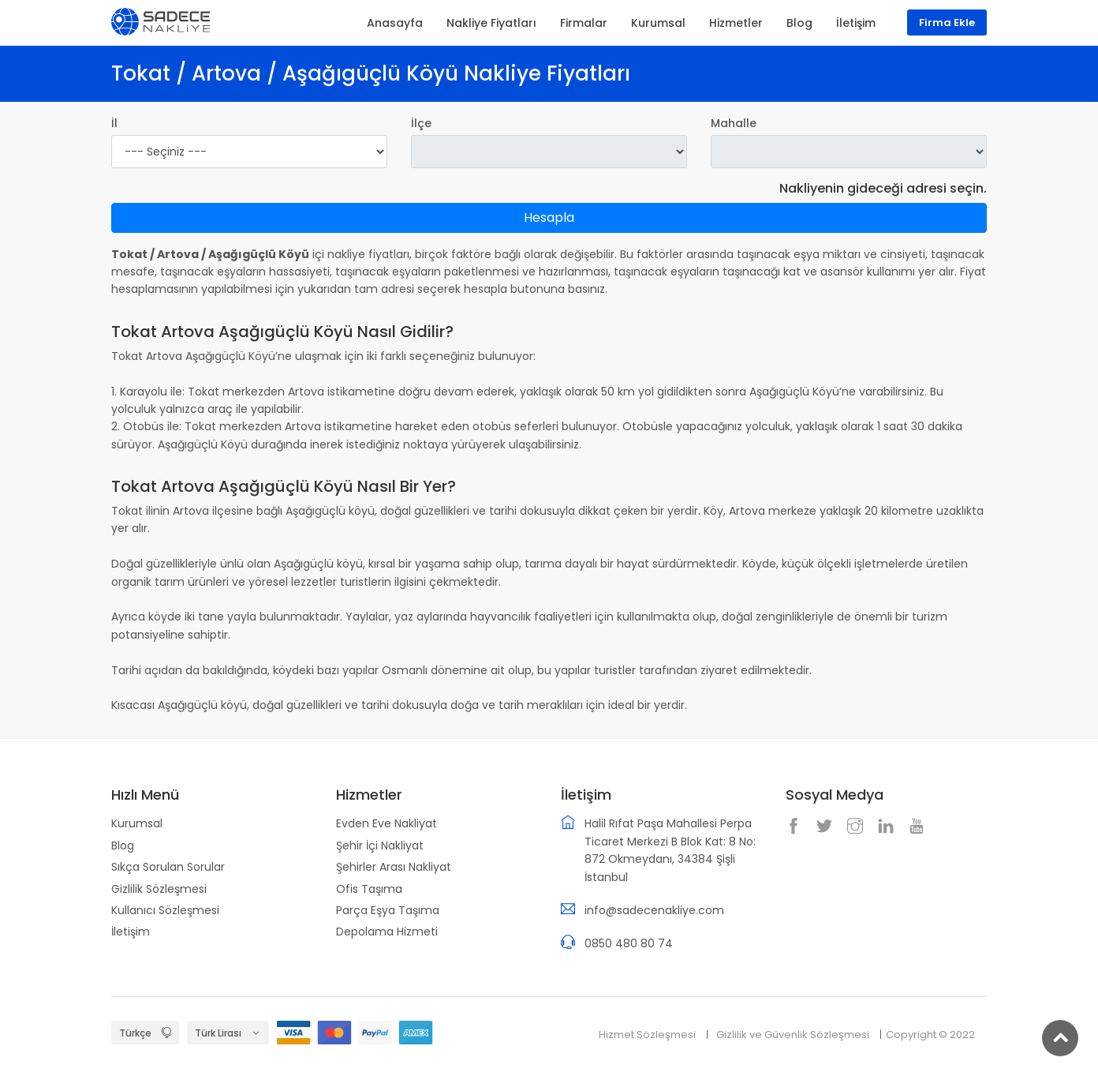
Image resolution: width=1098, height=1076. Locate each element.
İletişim (130, 931)
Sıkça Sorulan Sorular (168, 867)
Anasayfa (395, 23)
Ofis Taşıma (369, 889)
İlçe (421, 123)
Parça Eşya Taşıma (387, 910)
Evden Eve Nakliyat (386, 823)
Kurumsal (136, 823)
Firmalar (583, 23)
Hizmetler (736, 23)
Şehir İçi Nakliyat (380, 845)
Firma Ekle (947, 22)
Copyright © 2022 (930, 1034)
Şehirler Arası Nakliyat (393, 867)
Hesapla (549, 217)
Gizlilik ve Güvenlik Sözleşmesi (792, 1034)
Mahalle (733, 123)
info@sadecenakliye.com (654, 910)
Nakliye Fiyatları (491, 23)
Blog (122, 845)
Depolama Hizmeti (387, 931)
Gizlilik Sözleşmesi (159, 889)
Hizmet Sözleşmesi (647, 1034)
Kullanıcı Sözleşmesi (165, 910)
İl (114, 123)
